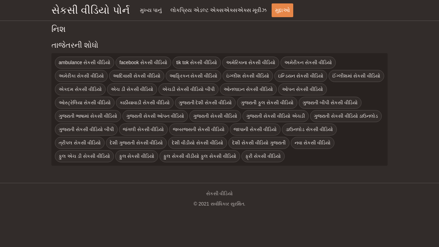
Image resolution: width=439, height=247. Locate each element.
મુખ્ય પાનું (151, 10)
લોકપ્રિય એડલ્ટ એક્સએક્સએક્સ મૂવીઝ (218, 10)
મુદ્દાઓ (282, 10)
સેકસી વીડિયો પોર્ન (90, 10)
